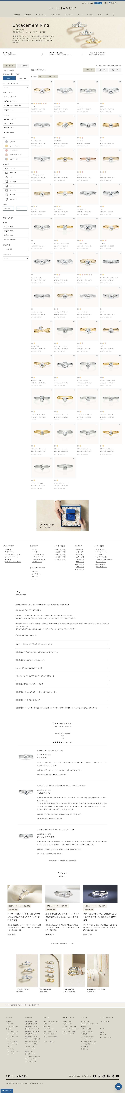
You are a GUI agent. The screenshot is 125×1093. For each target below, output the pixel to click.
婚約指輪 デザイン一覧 (18, 1005)
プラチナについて (30, 1049)
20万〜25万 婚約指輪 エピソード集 (62, 943)
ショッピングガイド (30, 1059)
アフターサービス (49, 1029)
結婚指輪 (8, 559)
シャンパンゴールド (39, 559)
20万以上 (43, 76)
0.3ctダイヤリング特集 (68, 1031)
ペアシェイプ (100, 554)
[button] (6, 223)
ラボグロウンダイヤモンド (13, 562)
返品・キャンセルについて (51, 1021)
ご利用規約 (84, 1034)
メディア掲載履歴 (86, 1029)
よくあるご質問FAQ (49, 1041)
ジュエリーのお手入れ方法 (32, 1056)
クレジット (103, 1034)
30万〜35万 (80, 562)
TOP (7, 1005)
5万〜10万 (79, 549)
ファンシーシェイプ (100, 549)
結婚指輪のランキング (31, 1036)
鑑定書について (29, 1051)
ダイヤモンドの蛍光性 (31, 1044)
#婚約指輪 (40, 770)
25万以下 (53, 76)
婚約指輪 (8, 549)
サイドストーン (36, 574)
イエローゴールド (38, 554)
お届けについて (48, 1024)
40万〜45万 (80, 567)
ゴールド (34, 552)
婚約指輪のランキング (31, 1026)
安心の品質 (47, 1026)
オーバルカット (100, 564)
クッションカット (101, 562)
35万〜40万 (80, 564)
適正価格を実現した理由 (32, 1031)
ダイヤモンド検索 (13, 1026)
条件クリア (22, 78)
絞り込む (9, 78)
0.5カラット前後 (61, 554)
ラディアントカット (101, 567)
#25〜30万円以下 (75, 849)
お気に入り (6, 1091)
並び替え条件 (23, 65)
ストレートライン (13, 1031)
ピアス (10, 1046)
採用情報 (84, 1049)
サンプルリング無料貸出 (50, 1036)
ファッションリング (13, 1051)
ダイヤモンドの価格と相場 (32, 1039)
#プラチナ (47, 770)
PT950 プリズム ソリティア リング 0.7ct (50, 750)
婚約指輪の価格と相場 (31, 1024)
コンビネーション (37, 562)
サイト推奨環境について (88, 1044)
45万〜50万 (80, 569)
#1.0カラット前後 (64, 814)
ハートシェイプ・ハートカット (105, 559)
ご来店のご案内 (104, 1021)
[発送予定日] (16, 258)
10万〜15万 (80, 552)
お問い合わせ (86, 1076)
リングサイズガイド (30, 1061)
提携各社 (83, 1026)
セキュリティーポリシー (88, 1039)
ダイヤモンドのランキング (32, 1041)
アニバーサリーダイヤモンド (70, 1029)
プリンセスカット (101, 552)
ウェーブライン (12, 1034)
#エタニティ (54, 814)
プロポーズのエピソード (69, 1026)
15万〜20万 (80, 554)
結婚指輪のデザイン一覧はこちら (26, 635)
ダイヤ (22, 40)
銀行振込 (102, 1032)
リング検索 (11, 1024)
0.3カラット (15, 40)
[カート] (114, 15)
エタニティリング (13, 1036)
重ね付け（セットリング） (32, 1029)
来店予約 (98, 3)
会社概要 (84, 1046)
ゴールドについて (30, 1046)
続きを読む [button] (15, 42)
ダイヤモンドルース (11, 557)
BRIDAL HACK (66, 1021)
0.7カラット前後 (61, 557)
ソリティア (35, 571)
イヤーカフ (11, 1049)
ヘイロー (34, 579)
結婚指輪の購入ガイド (31, 1034)
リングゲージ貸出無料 (50, 1034)
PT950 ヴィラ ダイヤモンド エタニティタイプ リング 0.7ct (55, 829)
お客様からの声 (66, 1024)
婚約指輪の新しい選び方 (32, 1021)
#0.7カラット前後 (64, 770)
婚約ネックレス (10, 552)
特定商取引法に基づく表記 (88, 1041)
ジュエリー (9, 1039)
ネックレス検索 (12, 1041)
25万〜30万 (80, 559)
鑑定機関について (30, 1054)
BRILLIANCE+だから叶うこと (89, 1024)
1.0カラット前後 (60, 559)
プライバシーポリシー (87, 1036)
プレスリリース (86, 1031)
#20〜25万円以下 (75, 770)
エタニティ (35, 576)
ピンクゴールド (38, 557)
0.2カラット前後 (61, 549)
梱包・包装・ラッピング (51, 1031)
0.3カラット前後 (61, 552)
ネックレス (11, 1054)
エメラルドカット (101, 557)
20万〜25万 (80, 557)
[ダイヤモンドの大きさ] (16, 87)
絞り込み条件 (9, 65)
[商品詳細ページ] (26, 757)
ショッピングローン (105, 1037)
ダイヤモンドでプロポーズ (13, 554)
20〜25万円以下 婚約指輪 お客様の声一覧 (62, 860)
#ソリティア (54, 770)
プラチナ (34, 549)
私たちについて (85, 1021)
